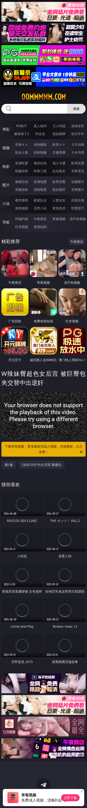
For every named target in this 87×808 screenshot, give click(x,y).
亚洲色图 (40, 181)
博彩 (6, 129)
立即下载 (70, 797)
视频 (6, 147)
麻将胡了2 (21, 134)
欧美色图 (58, 181)
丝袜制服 (40, 152)
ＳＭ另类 (77, 152)
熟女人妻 (21, 152)
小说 (6, 203)
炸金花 (40, 134)
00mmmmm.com (43, 97)
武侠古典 (77, 200)
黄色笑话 (58, 208)
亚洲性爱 (21, 163)
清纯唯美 (40, 189)
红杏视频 (21, 226)
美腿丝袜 (21, 189)
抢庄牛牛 (77, 134)
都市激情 (21, 200)
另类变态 (77, 171)
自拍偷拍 (40, 144)
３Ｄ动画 (77, 144)
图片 (6, 185)
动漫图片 (77, 181)
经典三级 (40, 171)
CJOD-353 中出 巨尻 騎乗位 (41, 464)
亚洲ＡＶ (21, 144)
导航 (6, 222)
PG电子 (21, 126)
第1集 (9, 464)
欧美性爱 (77, 163)
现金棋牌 (58, 134)
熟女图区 (58, 189)
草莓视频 (58, 219)
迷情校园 (21, 208)
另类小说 (40, 208)
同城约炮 (21, 219)
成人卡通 (58, 163)
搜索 (76, 108)
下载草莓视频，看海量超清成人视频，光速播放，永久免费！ (44, 449)
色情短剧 (40, 226)
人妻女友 (58, 200)
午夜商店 (40, 219)
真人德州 (40, 126)
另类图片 (77, 189)
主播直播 (58, 152)
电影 (6, 166)
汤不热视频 (78, 219)
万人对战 (58, 126)
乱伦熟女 (58, 171)
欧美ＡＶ (58, 144)
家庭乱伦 (40, 200)
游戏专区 (77, 126)
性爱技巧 (77, 208)
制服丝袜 (21, 171)
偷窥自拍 (21, 181)
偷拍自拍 (40, 163)
